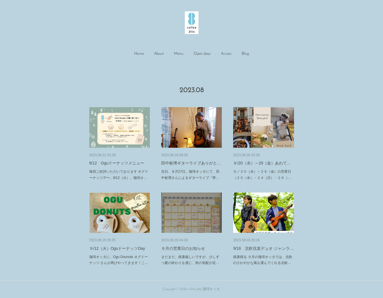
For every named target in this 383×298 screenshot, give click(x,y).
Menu (178, 54)
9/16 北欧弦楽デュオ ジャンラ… (263, 248)
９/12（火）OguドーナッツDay (117, 248)
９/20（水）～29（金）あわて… (262, 163)
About (159, 54)
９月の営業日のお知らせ (183, 248)
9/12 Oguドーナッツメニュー (116, 163)
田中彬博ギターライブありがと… (191, 163)
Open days (202, 54)
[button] (139, 53)
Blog (245, 54)
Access (226, 54)
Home (139, 54)
